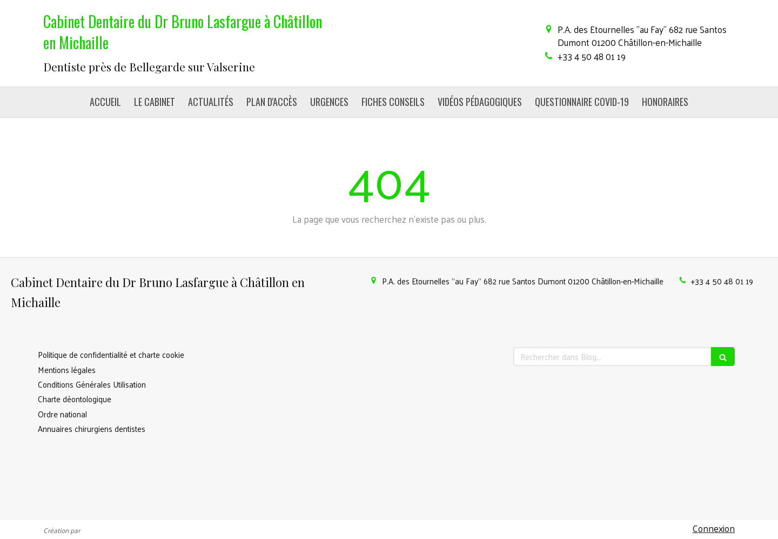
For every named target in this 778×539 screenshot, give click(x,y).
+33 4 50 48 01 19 (592, 56)
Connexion (714, 528)
